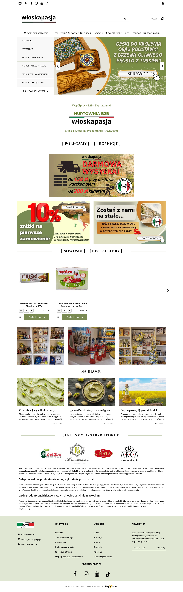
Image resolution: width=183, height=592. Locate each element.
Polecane (98, 551)
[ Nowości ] (73, 33)
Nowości (97, 542)
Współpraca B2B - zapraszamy (69, 556)
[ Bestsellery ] (100, 33)
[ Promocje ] (86, 33)
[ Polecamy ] (61, 33)
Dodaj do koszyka (37, 317)
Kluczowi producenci (103, 556)
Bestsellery (98, 547)
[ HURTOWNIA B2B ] (151, 33)
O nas (96, 532)
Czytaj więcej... (25, 509)
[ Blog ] (127, 33)
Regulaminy (60, 542)
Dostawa (59, 532)
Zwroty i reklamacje (64, 537)
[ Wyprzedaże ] (115, 33)
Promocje (98, 537)
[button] (72, 524)
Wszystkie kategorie (36, 33)
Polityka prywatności (64, 547)
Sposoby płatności (63, 551)
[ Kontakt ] (137, 33)
